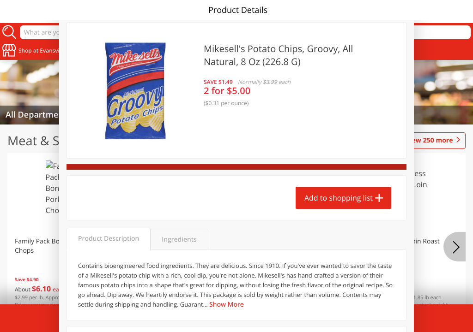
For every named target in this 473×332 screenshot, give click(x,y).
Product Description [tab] (108, 238)
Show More (226, 304)
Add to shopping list (338, 198)
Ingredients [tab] (179, 239)
